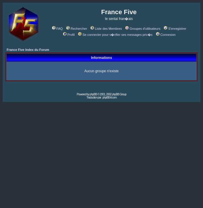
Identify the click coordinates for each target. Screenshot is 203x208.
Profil (69, 34)
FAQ (57, 28)
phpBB (93, 94)
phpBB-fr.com (110, 97)
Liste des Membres (106, 28)
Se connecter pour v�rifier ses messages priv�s (115, 34)
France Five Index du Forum (28, 49)
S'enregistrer (175, 28)
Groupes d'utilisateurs (142, 28)
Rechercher (76, 28)
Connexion (166, 34)
